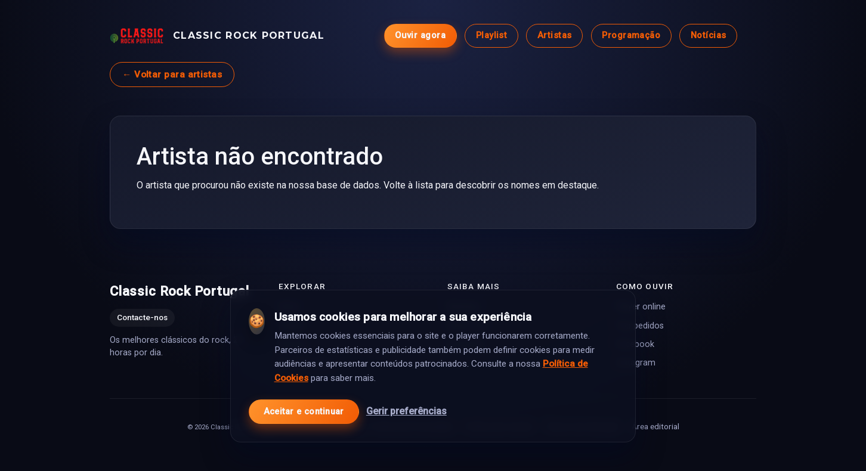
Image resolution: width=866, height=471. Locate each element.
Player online (641, 307)
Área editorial (655, 426)
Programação (631, 35)
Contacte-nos (142, 318)
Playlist (492, 35)
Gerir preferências (406, 411)
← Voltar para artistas (172, 74)
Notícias (708, 35)
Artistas (554, 35)
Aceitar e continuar (304, 412)
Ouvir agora (420, 35)
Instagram (635, 363)
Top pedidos (640, 326)
